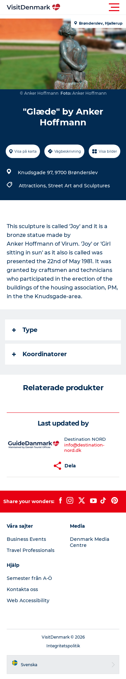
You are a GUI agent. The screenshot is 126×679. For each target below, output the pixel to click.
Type (24, 330)
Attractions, (33, 186)
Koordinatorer (39, 354)
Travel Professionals (30, 550)
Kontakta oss (22, 589)
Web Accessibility (28, 600)
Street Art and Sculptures (79, 186)
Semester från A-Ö (29, 578)
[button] (93, 7)
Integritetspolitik (63, 645)
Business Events (26, 539)
